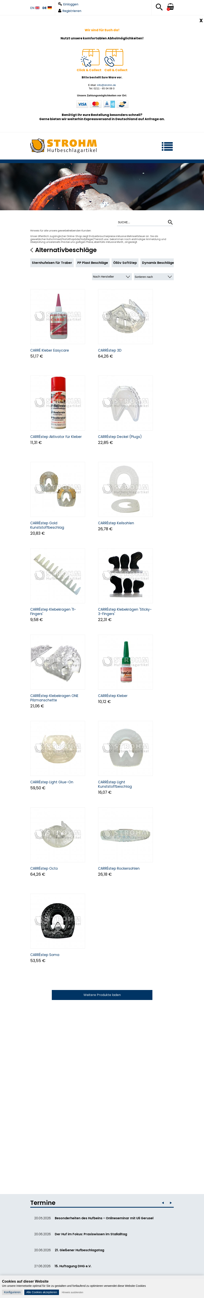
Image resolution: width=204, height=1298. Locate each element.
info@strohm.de (106, 85)
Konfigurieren (12, 1292)
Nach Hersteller (103, 277)
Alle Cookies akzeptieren (41, 1292)
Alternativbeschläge (66, 250)
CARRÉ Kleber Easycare (49, 350)
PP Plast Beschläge (92, 262)
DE (47, 8)
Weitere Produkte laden (102, 995)
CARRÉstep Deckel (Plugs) (120, 436)
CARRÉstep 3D (110, 350)
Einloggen (68, 4)
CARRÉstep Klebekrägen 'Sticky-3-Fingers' (125, 611)
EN (34, 8)
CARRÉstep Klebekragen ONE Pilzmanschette (54, 698)
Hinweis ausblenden (72, 1292)
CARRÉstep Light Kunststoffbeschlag (115, 784)
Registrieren (69, 11)
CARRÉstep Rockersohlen (119, 868)
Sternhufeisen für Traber (52, 262)
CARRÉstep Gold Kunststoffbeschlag (47, 525)
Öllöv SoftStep (125, 262)
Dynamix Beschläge (158, 262)
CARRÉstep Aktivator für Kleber (56, 436)
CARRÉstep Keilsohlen (116, 523)
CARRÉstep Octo (44, 868)
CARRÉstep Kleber (113, 695)
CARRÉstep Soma (44, 954)
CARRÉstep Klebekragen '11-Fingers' (53, 611)
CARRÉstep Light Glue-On (51, 782)
